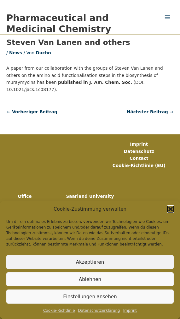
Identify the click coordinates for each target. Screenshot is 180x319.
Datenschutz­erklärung (99, 310)
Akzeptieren (90, 262)
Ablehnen (90, 279)
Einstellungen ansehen (90, 297)
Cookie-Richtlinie (59, 310)
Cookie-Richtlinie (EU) (139, 165)
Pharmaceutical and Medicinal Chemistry (58, 23)
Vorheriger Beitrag (32, 112)
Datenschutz (139, 151)
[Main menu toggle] (167, 17)
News (15, 52)
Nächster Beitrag (150, 112)
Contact (139, 158)
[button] (170, 209)
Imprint (130, 310)
